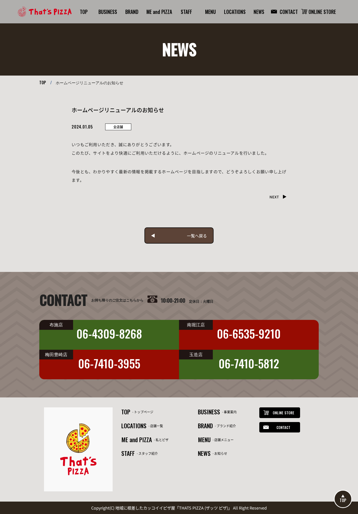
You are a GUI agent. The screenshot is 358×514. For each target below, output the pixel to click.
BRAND (205, 425)
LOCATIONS (133, 425)
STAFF (128, 453)
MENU (204, 439)
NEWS (204, 453)
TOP (42, 83)
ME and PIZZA (136, 439)
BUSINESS (209, 411)
